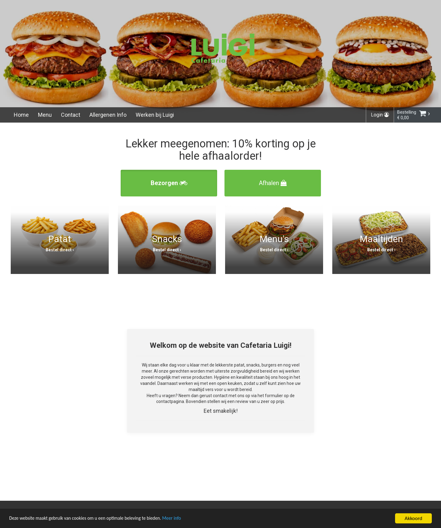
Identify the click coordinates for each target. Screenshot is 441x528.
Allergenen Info (107, 115)
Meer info (188, 519)
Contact (70, 115)
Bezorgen (169, 183)
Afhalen (273, 183)
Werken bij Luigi (155, 115)
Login (380, 115)
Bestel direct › (60, 249)
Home (21, 115)
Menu (45, 115)
